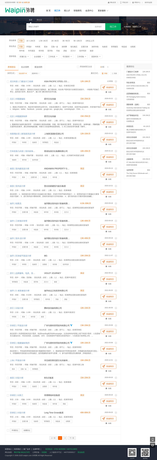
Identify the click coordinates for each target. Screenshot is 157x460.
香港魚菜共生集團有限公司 (56, 151)
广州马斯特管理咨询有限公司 (57, 325)
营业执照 (81, 452)
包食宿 (104, 47)
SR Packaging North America (135, 97)
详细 (105, 73)
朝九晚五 (74, 47)
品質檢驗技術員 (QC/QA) (136, 94)
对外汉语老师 (131, 137)
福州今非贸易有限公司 (133, 119)
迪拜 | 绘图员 (15, 203)
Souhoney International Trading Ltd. (138, 108)
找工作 (57, 11)
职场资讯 (78, 11)
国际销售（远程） (133, 104)
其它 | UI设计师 (16, 308)
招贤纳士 (8, 449)
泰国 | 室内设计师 (17, 186)
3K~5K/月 (66, 41)
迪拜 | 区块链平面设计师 (20, 256)
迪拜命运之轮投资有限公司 (56, 291)
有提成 (124, 47)
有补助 (41, 51)
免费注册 (27, 2)
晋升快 (50, 51)
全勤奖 (133, 47)
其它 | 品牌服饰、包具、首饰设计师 (25, 273)
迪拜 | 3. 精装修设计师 (19, 291)
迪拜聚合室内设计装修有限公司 (57, 203)
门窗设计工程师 (132, 72)
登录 (20, 2)
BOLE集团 (48, 378)
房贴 (65, 51)
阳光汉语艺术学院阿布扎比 (135, 141)
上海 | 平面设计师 (17, 360)
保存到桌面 (148, 2)
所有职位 (12, 67)
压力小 (73, 51)
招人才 (67, 11)
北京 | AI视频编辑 (17, 99)
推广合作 (26, 449)
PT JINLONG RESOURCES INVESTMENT (140, 162)
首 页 (48, 11)
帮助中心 (138, 2)
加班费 (64, 47)
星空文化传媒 (50, 99)
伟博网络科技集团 (52, 395)
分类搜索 (127, 27)
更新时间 (35, 73)
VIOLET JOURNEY (52, 273)
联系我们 (17, 449)
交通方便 (84, 47)
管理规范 (114, 47)
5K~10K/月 (78, 41)
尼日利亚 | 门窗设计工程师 (21, 81)
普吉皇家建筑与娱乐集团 (55, 186)
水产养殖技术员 (132, 115)
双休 (45, 47)
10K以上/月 (90, 41)
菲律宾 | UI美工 (16, 395)
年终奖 (37, 47)
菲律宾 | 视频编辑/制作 (20, 343)
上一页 (53, 438)
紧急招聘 (38, 67)
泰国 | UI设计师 (16, 378)
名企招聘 (25, 67)
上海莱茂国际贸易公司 (54, 134)
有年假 (21, 51)
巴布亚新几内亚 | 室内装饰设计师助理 (26, 151)
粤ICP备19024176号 (22, 452)
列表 (115, 73)
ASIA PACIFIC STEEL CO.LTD (57, 81)
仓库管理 (129, 170)
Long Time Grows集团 (53, 413)
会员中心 (89, 11)
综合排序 (22, 73)
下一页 (72, 438)
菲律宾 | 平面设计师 (18, 325)
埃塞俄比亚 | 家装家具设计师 (22, 134)
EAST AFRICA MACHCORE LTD (137, 86)
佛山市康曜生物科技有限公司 (136, 130)
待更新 (44, 452)
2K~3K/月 (55, 41)
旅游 (91, 51)
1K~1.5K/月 (30, 41)
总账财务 (129, 159)
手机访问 (125, 2)
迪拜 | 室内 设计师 (18, 238)
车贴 (58, 51)
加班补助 (95, 47)
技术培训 (82, 51)
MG (45, 256)
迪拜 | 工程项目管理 (18, 221)
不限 (21, 41)
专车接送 (31, 51)
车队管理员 (130, 83)
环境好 (29, 47)
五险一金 (54, 47)
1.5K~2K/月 (43, 41)
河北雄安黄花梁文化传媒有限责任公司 (57, 360)
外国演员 (129, 126)
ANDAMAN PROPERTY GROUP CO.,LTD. (57, 169)
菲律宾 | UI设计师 (17, 413)
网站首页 (113, 2)
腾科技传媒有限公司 (53, 308)
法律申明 (36, 449)
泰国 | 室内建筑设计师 (19, 169)
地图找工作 (137, 27)
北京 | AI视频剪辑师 (18, 116)
